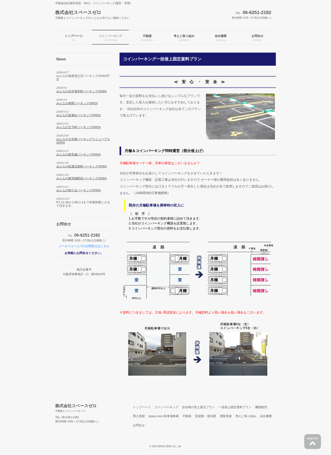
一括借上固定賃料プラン (235, 407)
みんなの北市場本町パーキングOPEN (81, 91)
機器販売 (261, 407)
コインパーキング (166, 407)
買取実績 (226, 416)
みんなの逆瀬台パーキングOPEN (78, 115)
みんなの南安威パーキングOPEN (78, 154)
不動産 (187, 416)
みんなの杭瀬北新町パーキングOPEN (81, 166)
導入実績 (139, 416)
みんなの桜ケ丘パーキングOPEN (78, 190)
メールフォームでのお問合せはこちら (84, 246)
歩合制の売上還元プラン (198, 407)
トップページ (142, 407)
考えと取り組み (245, 416)
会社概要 (266, 416)
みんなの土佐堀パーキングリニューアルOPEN (83, 140)
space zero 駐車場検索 (163, 416)
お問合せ (139, 425)
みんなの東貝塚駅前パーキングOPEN (81, 178)
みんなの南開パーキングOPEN (77, 103)
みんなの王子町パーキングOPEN (78, 127)
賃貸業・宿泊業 (205, 416)
